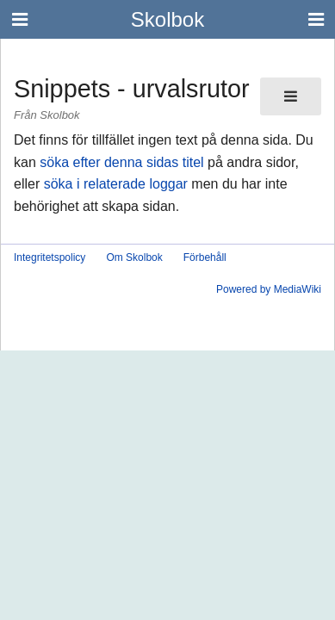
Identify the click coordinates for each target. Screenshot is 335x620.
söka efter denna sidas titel (121, 162)
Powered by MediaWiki (268, 289)
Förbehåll (204, 257)
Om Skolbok (134, 257)
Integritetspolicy (49, 257)
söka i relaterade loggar (116, 184)
